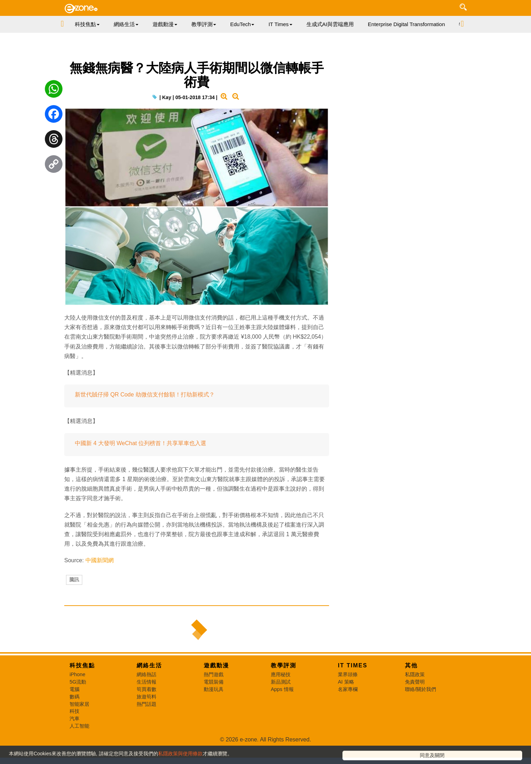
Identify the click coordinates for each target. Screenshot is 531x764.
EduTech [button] (242, 24)
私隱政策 (415, 701)
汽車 (74, 745)
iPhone (77, 701)
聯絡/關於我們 (420, 716)
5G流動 (78, 709)
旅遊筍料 (146, 724)
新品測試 (281, 709)
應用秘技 (281, 701)
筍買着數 (146, 716)
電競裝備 (213, 709)
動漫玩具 (213, 716)
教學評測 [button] (203, 24)
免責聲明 (415, 709)
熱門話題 (146, 731)
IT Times (353, 693)
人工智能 (79, 753)
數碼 (74, 724)
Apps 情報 (282, 716)
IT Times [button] (280, 24)
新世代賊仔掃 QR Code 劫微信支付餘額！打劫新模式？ (145, 410)
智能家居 (79, 731)
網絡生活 (149, 693)
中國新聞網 (99, 575)
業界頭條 (348, 701)
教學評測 (283, 693)
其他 (411, 693)
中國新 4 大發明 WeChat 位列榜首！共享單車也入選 (140, 458)
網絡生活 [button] (126, 24)
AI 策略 (346, 709)
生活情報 (146, 709)
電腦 (74, 716)
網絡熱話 (146, 701)
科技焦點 (82, 693)
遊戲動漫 (216, 693)
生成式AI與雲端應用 (330, 24)
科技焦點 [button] (87, 24)
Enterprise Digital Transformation (406, 24)
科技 (74, 738)
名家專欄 (348, 716)
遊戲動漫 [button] (165, 24)
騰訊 (74, 599)
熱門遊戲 (213, 701)
